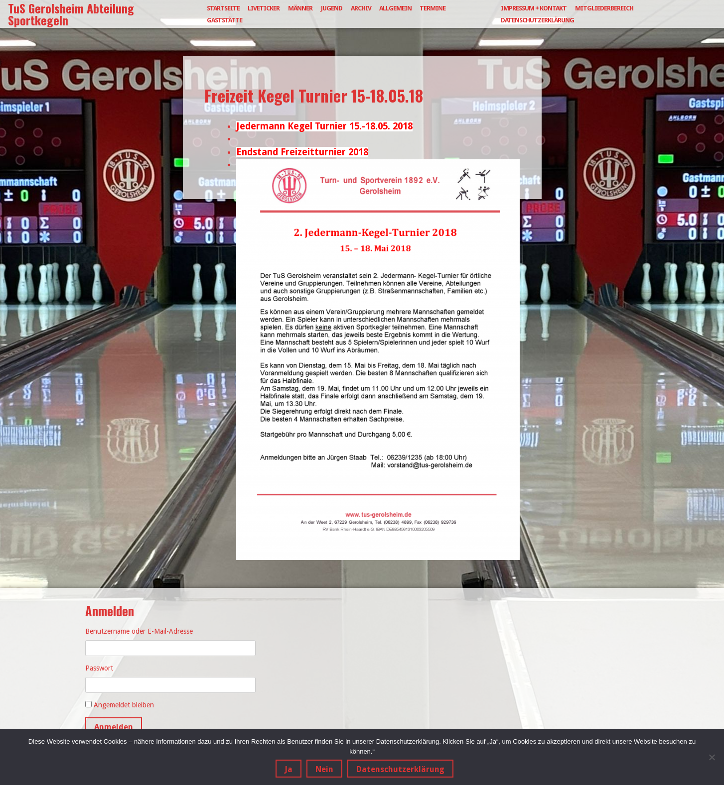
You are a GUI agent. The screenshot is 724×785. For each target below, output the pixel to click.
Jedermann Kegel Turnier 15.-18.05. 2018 (324, 126)
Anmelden (113, 727)
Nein (324, 769)
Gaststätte (224, 20)
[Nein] (712, 757)
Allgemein (395, 8)
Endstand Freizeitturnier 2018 (302, 152)
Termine (432, 8)
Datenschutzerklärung (537, 20)
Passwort (99, 668)
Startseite (223, 8)
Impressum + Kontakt (534, 8)
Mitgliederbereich (604, 8)
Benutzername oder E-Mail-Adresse (139, 631)
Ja (288, 769)
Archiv (361, 8)
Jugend (331, 8)
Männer (300, 8)
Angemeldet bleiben (124, 705)
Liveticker (264, 8)
